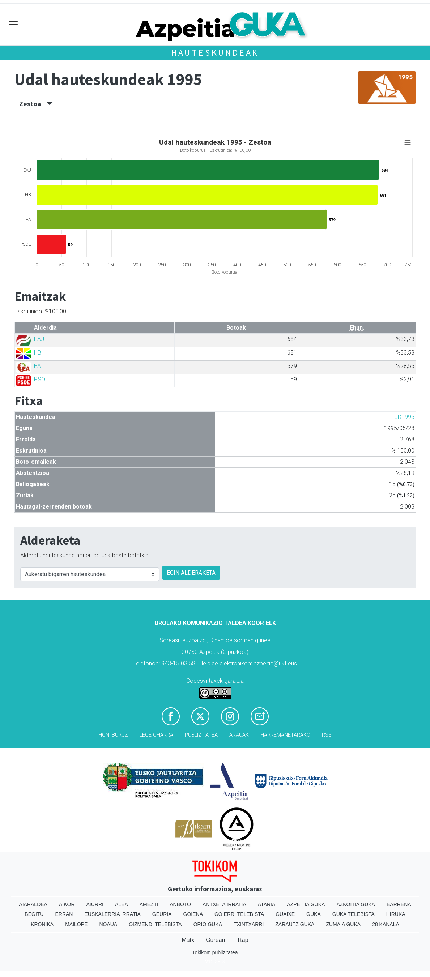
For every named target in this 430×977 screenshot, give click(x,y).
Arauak (239, 735)
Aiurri (94, 904)
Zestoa (36, 103)
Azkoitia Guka (355, 904)
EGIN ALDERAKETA (191, 572)
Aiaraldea (33, 904)
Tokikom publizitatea (215, 952)
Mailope (76, 924)
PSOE (41, 379)
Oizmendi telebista (155, 924)
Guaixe (285, 914)
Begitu (34, 914)
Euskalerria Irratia (112, 914)
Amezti (149, 904)
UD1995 (404, 416)
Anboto (180, 904)
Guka (313, 914)
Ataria (267, 904)
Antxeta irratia (224, 904)
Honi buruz (113, 735)
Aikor (67, 904)
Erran (64, 914)
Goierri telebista (239, 914)
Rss (327, 735)
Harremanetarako (285, 735)
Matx (188, 940)
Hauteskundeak (215, 52)
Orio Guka (207, 924)
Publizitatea (201, 735)
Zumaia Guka (343, 924)
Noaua (108, 924)
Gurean (215, 940)
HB (37, 352)
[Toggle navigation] (13, 24)
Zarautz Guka (294, 924)
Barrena (399, 904)
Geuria (162, 914)
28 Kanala (385, 924)
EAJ (39, 339)
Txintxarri (249, 924)
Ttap (242, 940)
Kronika (42, 924)
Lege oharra (156, 735)
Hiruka (395, 914)
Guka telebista (353, 914)
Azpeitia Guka (306, 904)
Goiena (193, 914)
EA (37, 366)
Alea (121, 904)
